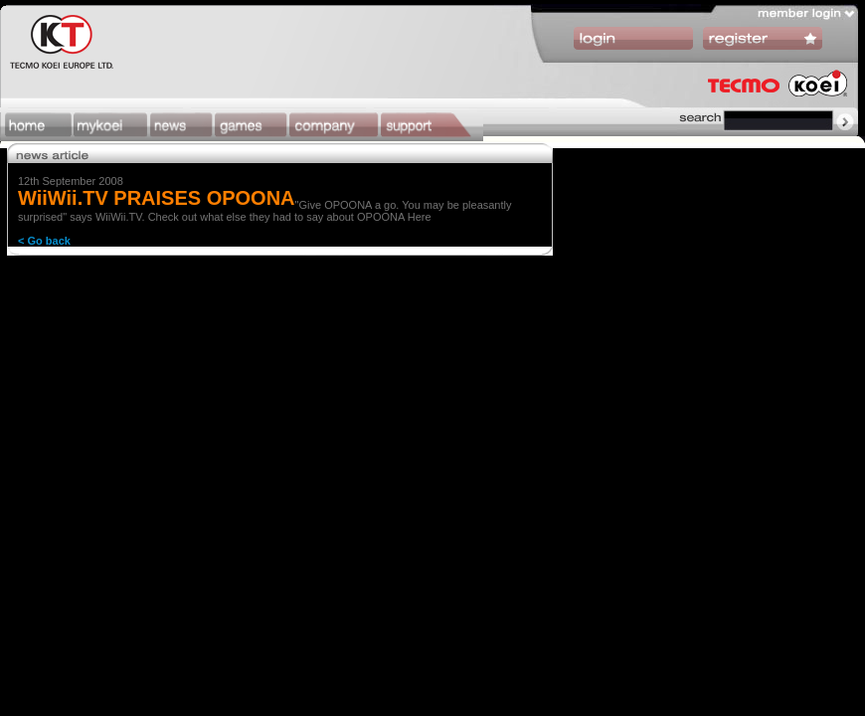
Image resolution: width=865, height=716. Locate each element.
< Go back (44, 241)
